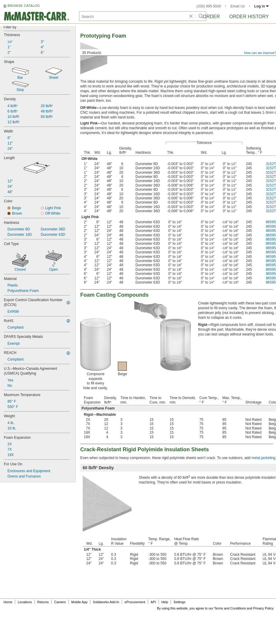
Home (8, 602)
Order (211, 16)
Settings (179, 602)
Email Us (237, 6)
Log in (261, 6)
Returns (43, 602)
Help (164, 602)
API (153, 602)
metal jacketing (263, 458)
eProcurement (135, 602)
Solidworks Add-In (106, 602)
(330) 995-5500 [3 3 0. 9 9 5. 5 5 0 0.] (209, 6)
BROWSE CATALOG (23, 5)
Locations (25, 602)
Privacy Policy (263, 608)
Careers (60, 602)
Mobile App (79, 602)
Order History (249, 16)
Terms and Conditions (230, 608)
